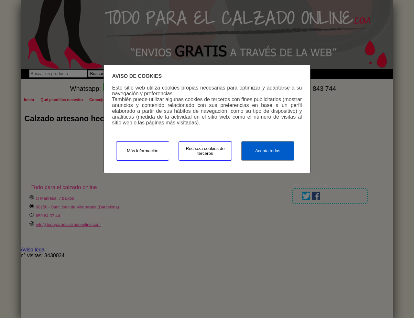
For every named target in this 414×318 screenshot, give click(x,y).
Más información (142, 150)
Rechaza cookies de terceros (205, 151)
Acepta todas (267, 150)
